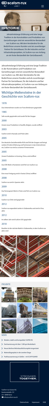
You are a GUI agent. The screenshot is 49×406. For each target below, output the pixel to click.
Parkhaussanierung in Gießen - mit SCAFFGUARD (21, 357)
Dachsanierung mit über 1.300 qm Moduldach (20, 344)
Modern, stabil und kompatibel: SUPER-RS (18, 340)
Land (16, 6)
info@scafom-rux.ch (10, 397)
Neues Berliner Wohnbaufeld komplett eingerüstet (21, 348)
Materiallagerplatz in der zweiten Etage (17, 353)
